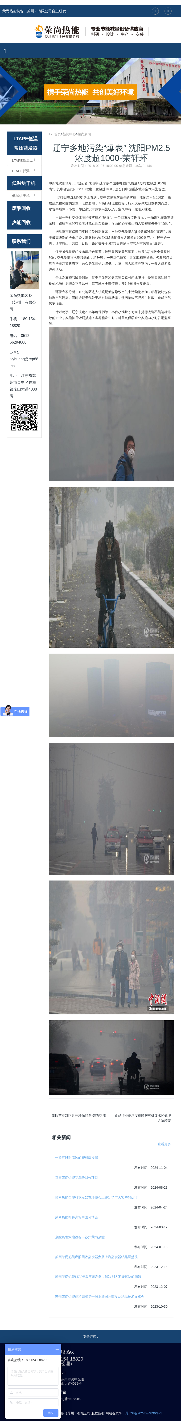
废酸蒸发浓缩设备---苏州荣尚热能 (80, 1237)
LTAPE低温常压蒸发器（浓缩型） (26, 160)
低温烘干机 (23, 183)
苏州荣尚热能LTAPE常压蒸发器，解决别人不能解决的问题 (98, 1277)
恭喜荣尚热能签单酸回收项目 (76, 1177)
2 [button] (90, 117)
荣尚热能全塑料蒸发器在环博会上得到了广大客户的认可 (96, 1197)
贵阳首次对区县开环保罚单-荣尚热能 (79, 1115)
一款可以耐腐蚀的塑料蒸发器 (76, 1158)
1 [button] (84, 117)
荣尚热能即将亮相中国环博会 (76, 1217)
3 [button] (96, 117)
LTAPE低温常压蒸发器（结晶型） (26, 171)
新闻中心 (69, 134)
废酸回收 (21, 208)
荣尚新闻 (84, 134)
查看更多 (164, 1144)
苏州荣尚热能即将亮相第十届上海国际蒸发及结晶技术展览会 (99, 1296)
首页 (57, 134)
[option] (90, 91)
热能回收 (21, 222)
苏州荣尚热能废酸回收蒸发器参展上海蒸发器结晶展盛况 (96, 1257)
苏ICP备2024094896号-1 (143, 1413)
